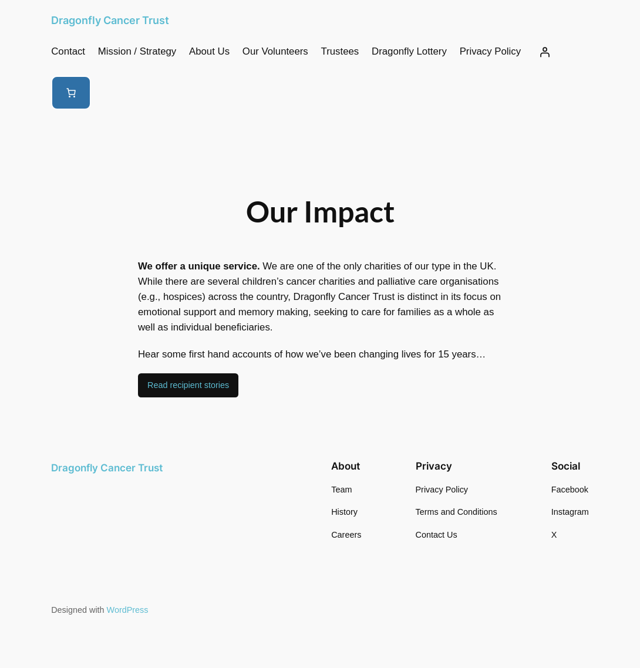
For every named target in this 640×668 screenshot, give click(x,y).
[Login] (544, 51)
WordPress (128, 610)
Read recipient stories (188, 385)
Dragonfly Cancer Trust (110, 20)
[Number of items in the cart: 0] (71, 93)
